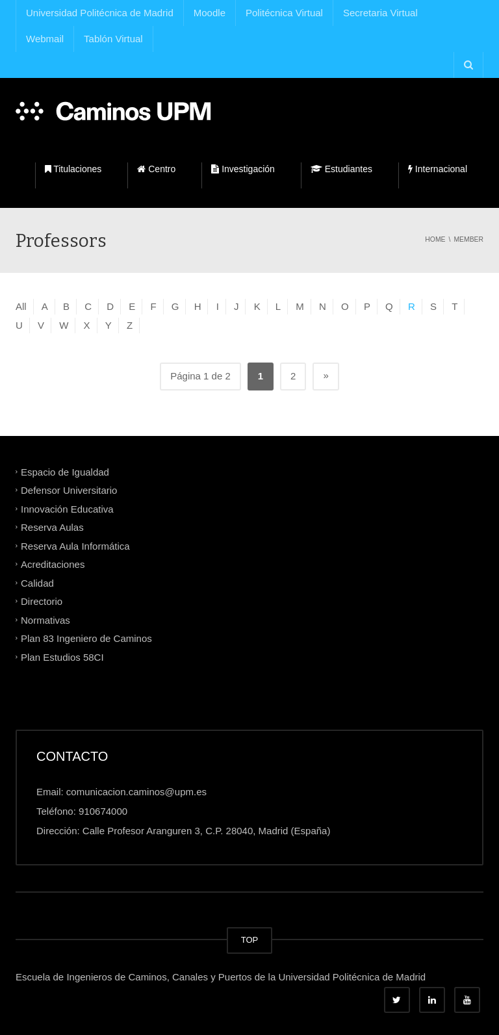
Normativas (45, 619)
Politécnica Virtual (284, 12)
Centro (156, 169)
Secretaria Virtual (380, 12)
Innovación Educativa (67, 508)
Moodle (209, 12)
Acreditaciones (52, 564)
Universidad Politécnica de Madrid (99, 12)
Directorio (41, 601)
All (21, 306)
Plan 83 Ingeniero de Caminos (86, 638)
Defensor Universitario (69, 490)
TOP (250, 940)
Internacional (437, 169)
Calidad (37, 582)
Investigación (243, 169)
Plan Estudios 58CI (62, 656)
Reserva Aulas (52, 527)
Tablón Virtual (113, 38)
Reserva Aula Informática (75, 545)
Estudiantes (341, 169)
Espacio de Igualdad (65, 471)
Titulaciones (73, 169)
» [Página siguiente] (325, 375)
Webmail (45, 38)
